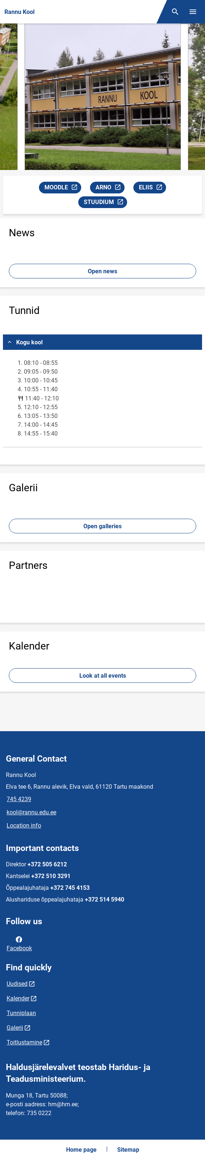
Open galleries (102, 526)
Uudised (17, 983)
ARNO (110, 188)
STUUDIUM (105, 203)
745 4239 (19, 799)
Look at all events (102, 675)
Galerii (15, 1027)
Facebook (19, 943)
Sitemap (128, 1149)
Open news (102, 271)
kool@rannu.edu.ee (31, 812)
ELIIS (152, 188)
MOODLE (62, 188)
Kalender (18, 998)
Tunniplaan (21, 1013)
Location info (24, 825)
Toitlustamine (24, 1042)
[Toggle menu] (192, 11)
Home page (81, 1149)
